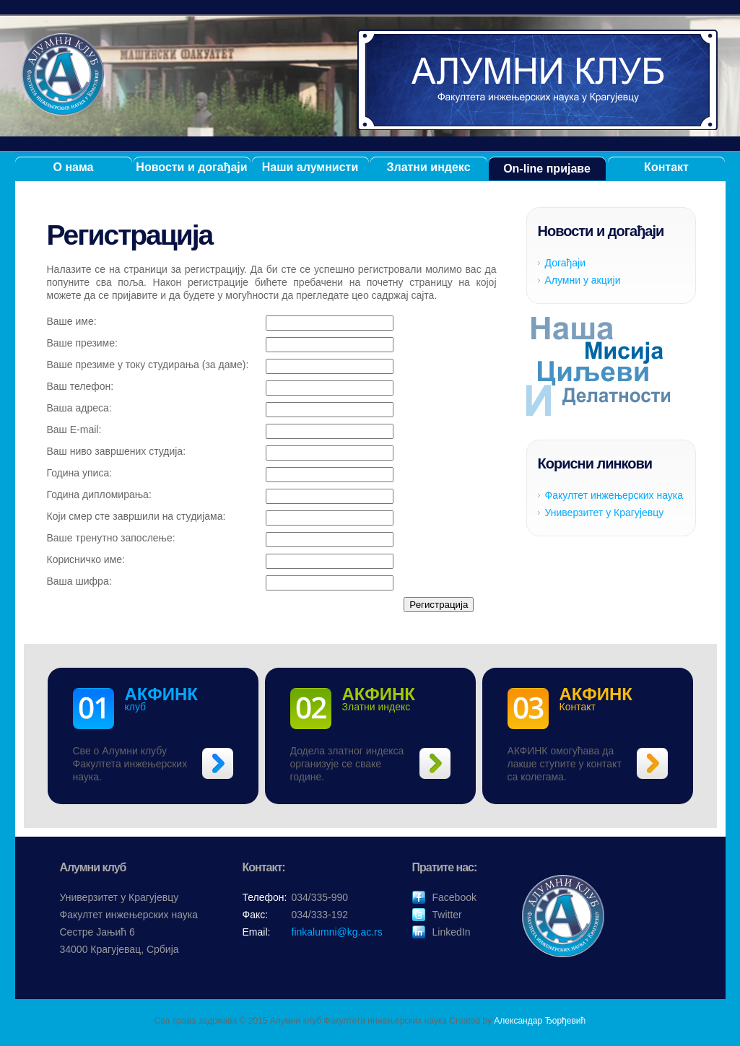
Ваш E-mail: (74, 429)
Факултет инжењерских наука (614, 495)
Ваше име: (72, 321)
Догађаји (565, 263)
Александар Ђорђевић (540, 1021)
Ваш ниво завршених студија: (116, 451)
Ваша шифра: (79, 581)
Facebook (454, 897)
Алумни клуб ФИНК (537, 80)
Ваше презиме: (82, 343)
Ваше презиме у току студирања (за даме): (148, 364)
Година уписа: (80, 473)
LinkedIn (451, 932)
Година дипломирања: (99, 494)
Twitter (447, 914)
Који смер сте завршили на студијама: (136, 516)
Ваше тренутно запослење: (111, 538)
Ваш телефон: (80, 386)
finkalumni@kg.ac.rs (337, 932)
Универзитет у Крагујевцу (604, 512)
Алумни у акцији (583, 280)
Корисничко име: (86, 559)
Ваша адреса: (79, 408)
